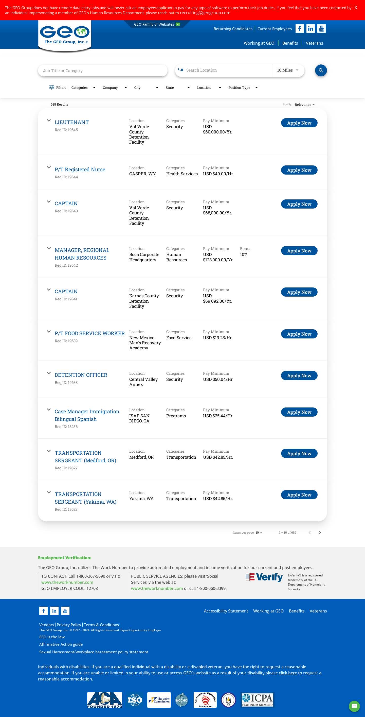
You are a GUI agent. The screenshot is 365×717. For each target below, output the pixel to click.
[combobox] (102, 71)
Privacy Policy (63, 624)
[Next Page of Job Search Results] (320, 532)
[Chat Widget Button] (354, 706)
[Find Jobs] (321, 71)
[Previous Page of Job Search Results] (310, 532)
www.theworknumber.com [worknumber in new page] (67, 582)
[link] (182, 132)
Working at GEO (259, 43)
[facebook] (300, 29)
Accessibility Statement (235, 611)
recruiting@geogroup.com (202, 12)
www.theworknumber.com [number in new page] (157, 588)
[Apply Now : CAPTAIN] (299, 204)
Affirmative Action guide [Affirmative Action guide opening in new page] (57, 644)
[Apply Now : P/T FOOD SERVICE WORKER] (299, 334)
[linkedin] (54, 611)
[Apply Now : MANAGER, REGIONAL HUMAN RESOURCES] (299, 251)
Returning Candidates (222, 29)
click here (288, 671)
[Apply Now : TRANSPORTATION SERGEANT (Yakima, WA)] (299, 495)
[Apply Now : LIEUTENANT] (299, 123)
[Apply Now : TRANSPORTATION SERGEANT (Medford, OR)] (299, 453)
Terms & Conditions (90, 624)
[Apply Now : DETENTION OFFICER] (299, 375)
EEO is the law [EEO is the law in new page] (49, 637)
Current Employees (271, 29)
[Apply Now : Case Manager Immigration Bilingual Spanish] (299, 412)
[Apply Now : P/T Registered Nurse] (299, 170)
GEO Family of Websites (157, 24)
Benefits (290, 43)
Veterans (314, 43)
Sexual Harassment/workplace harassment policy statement (83, 651)
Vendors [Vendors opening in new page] (45, 624)
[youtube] (321, 29)
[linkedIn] (310, 29)
